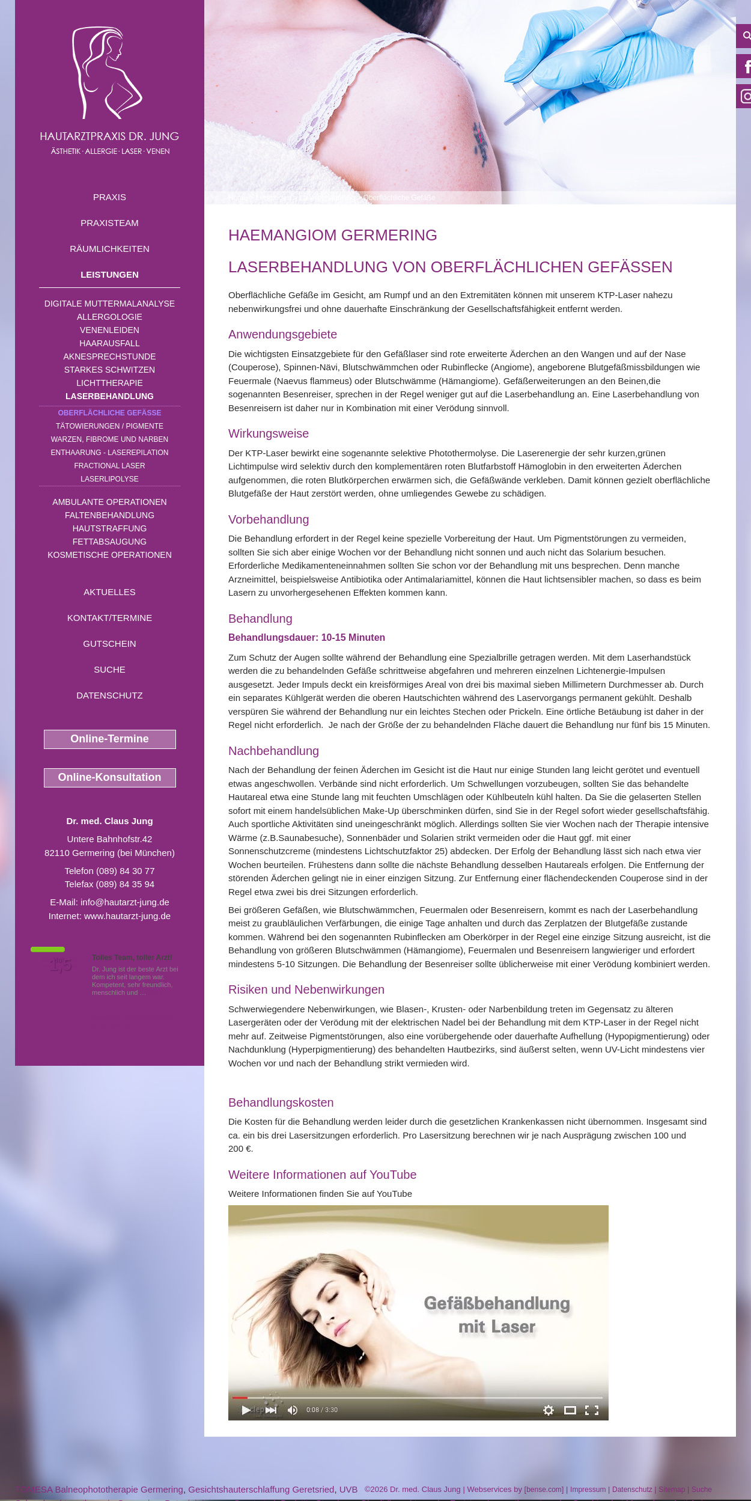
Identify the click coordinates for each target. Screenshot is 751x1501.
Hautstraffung (110, 528)
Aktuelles (110, 592)
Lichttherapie (109, 383)
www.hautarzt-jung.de (127, 916)
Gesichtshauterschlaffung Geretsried (261, 1489)
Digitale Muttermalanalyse (109, 303)
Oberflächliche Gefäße (109, 413)
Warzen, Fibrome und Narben (110, 439)
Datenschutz (109, 695)
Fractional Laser (109, 466)
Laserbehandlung (109, 396)
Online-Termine (109, 739)
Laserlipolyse (110, 479)
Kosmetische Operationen (109, 555)
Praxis (109, 197)
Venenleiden (109, 330)
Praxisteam (110, 223)
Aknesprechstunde (109, 356)
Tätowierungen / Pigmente (109, 426)
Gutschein (109, 643)
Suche (110, 669)
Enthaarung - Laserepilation (110, 452)
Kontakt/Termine (109, 618)
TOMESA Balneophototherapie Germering (99, 1489)
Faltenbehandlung (109, 515)
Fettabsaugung (110, 541)
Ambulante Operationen (109, 502)
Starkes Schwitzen (109, 369)
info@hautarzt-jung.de (125, 902)
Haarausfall (109, 343)
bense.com (544, 1489)
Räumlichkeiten (110, 248)
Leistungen (110, 274)
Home (238, 198)
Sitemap (671, 1489)
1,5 (60, 965)
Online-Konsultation (110, 777)
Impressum (588, 1489)
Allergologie (109, 317)
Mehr (155, 992)
